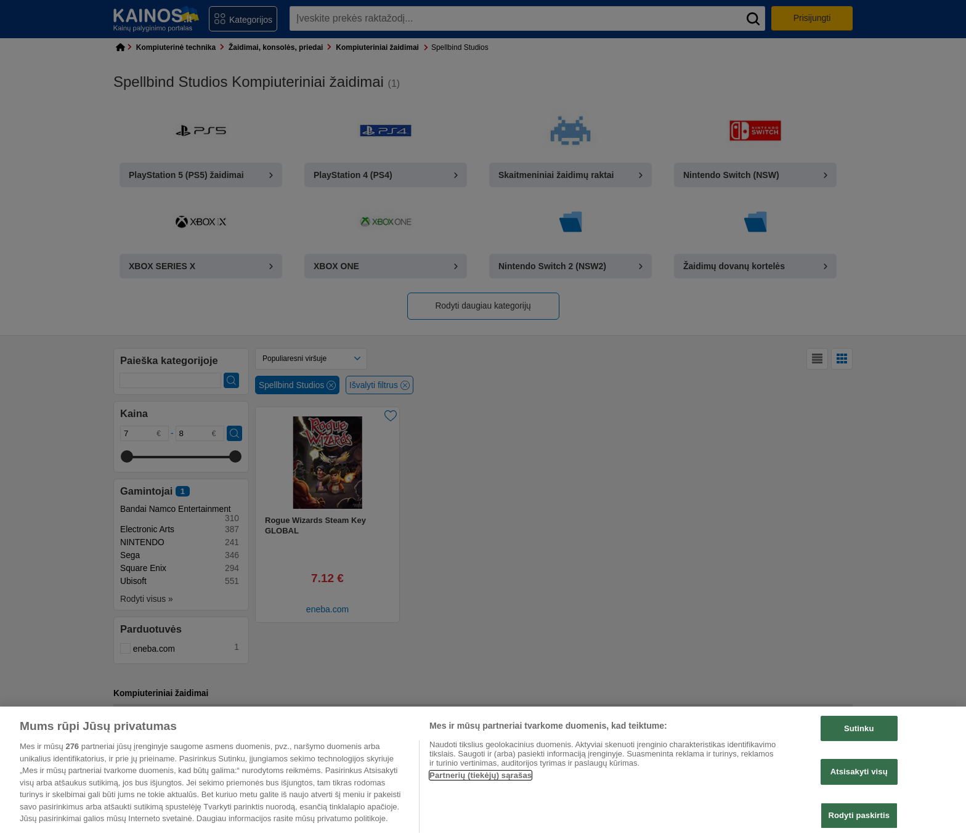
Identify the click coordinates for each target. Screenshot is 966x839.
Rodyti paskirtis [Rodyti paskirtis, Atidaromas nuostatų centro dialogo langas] (859, 815)
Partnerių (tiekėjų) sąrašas (480, 775)
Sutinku (859, 728)
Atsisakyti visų (859, 771)
